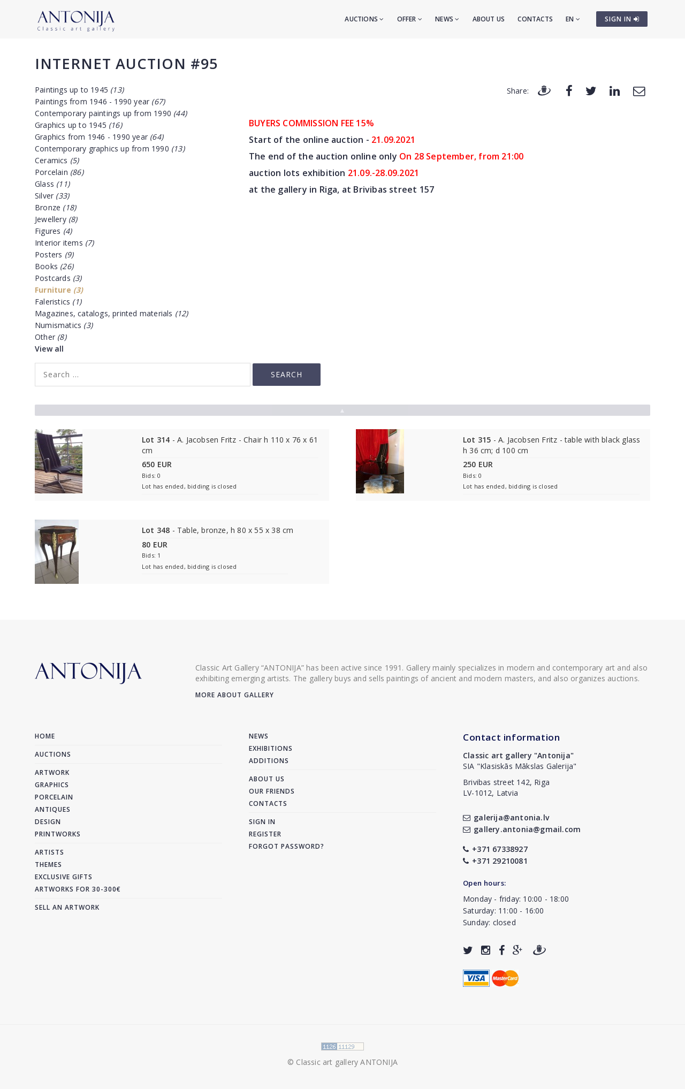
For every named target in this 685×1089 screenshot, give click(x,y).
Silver (52, 196)
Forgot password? (286, 846)
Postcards (58, 278)
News (447, 19)
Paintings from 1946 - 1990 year (100, 101)
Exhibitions (271, 748)
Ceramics (57, 160)
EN (573, 19)
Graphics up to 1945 (78, 125)
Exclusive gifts (64, 876)
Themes (48, 864)
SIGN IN (622, 19)
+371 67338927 (495, 849)
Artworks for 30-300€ (78, 889)
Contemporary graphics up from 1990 (110, 148)
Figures (53, 231)
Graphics (52, 784)
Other (50, 337)
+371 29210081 (495, 861)
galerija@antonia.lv (506, 817)
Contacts (535, 19)
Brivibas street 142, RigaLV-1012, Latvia (506, 787)
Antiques (53, 809)
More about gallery (234, 694)
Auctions (364, 19)
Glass (52, 184)
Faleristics (58, 301)
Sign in (262, 821)
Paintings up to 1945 (79, 90)
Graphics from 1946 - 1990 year (99, 137)
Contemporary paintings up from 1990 (111, 113)
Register (265, 834)
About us (489, 19)
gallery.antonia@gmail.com (522, 829)
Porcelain (59, 172)
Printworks (58, 834)
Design (48, 821)
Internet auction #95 (126, 63)
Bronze (55, 207)
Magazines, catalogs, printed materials (111, 313)
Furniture (59, 290)
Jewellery (56, 219)
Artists (49, 852)
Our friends (272, 791)
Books (54, 266)
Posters (54, 254)
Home (45, 736)
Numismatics (64, 325)
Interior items (64, 243)
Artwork (52, 772)
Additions (269, 760)
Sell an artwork (67, 907)
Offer (409, 19)
